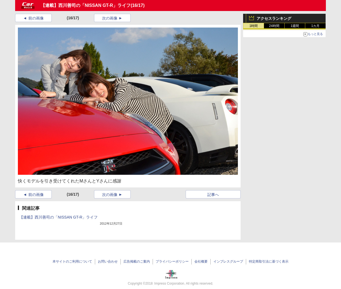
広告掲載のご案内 (136, 261)
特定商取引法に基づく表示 (268, 261)
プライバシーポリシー (172, 261)
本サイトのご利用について (72, 261)
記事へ (213, 194)
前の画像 (36, 18)
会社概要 (201, 261)
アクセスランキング (274, 18)
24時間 (274, 26)
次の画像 (109, 18)
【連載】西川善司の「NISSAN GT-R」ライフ (86, 5)
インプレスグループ (228, 261)
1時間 (253, 26)
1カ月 (315, 26)
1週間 (295, 26)
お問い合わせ (108, 261)
